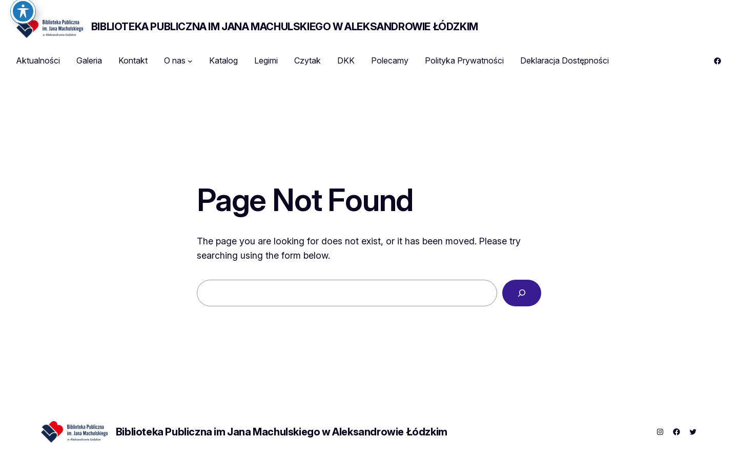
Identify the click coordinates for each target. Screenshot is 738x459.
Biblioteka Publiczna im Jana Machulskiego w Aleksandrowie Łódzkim (284, 26)
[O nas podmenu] (190, 61)
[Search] (521, 293)
